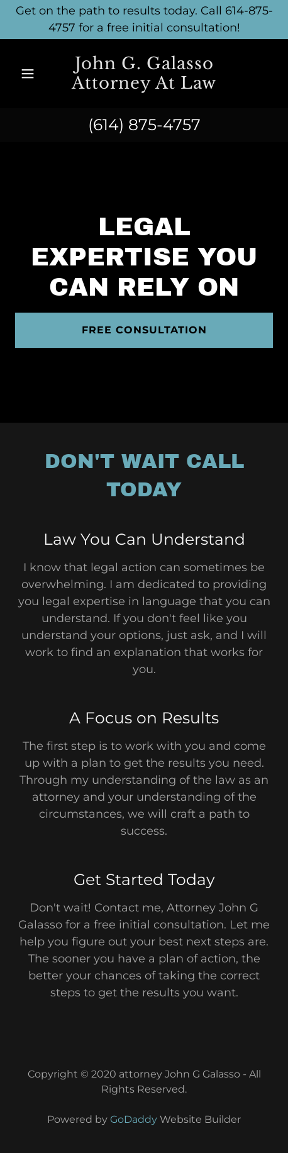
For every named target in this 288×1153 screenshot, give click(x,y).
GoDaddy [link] (133, 1119)
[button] (31, 73)
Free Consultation (144, 330)
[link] (144, 73)
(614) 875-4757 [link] (144, 124)
